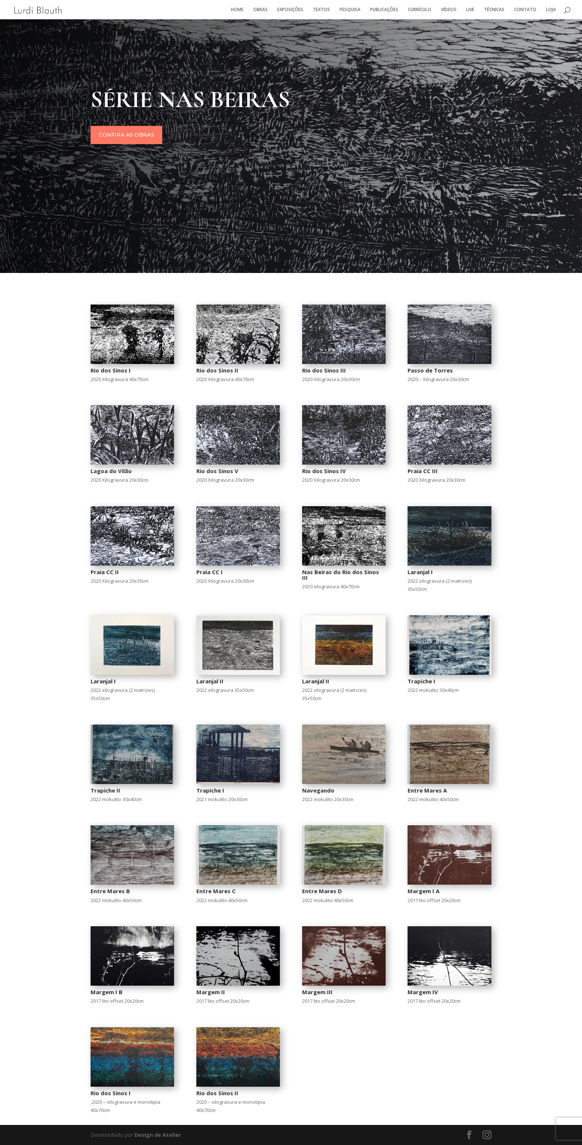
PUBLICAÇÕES (384, 10)
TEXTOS (321, 10)
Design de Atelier (157, 1134)
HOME (237, 10)
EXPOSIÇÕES (290, 10)
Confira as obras (140, 136)
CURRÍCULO (419, 10)
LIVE (470, 10)
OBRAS (260, 10)
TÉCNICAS (494, 10)
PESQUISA (350, 10)
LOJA (551, 10)
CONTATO (525, 10)
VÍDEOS (449, 10)
